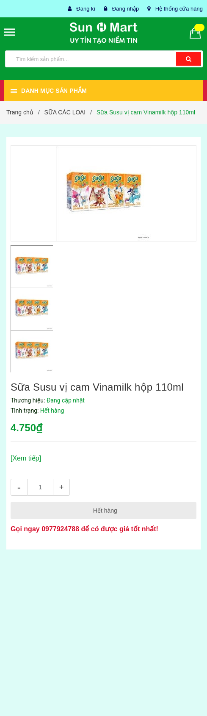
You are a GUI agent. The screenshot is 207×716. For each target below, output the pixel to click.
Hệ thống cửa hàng (179, 9)
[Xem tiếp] (26, 458)
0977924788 (60, 529)
